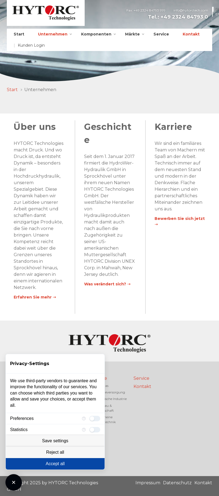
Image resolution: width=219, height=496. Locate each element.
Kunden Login (31, 45)
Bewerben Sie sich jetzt (180, 218)
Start (19, 34)
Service (161, 34)
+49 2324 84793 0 (184, 17)
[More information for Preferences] (84, 418)
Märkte (132, 34)
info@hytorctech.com (190, 10)
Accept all (55, 463)
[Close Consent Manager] (13, 482)
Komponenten (96, 34)
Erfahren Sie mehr (33, 297)
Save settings (55, 440)
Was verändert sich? (105, 284)
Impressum (147, 482)
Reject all (55, 452)
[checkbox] (94, 418)
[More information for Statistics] (84, 429)
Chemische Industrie (111, 399)
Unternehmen (52, 34)
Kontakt (191, 34)
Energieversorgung (110, 392)
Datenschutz (177, 482)
